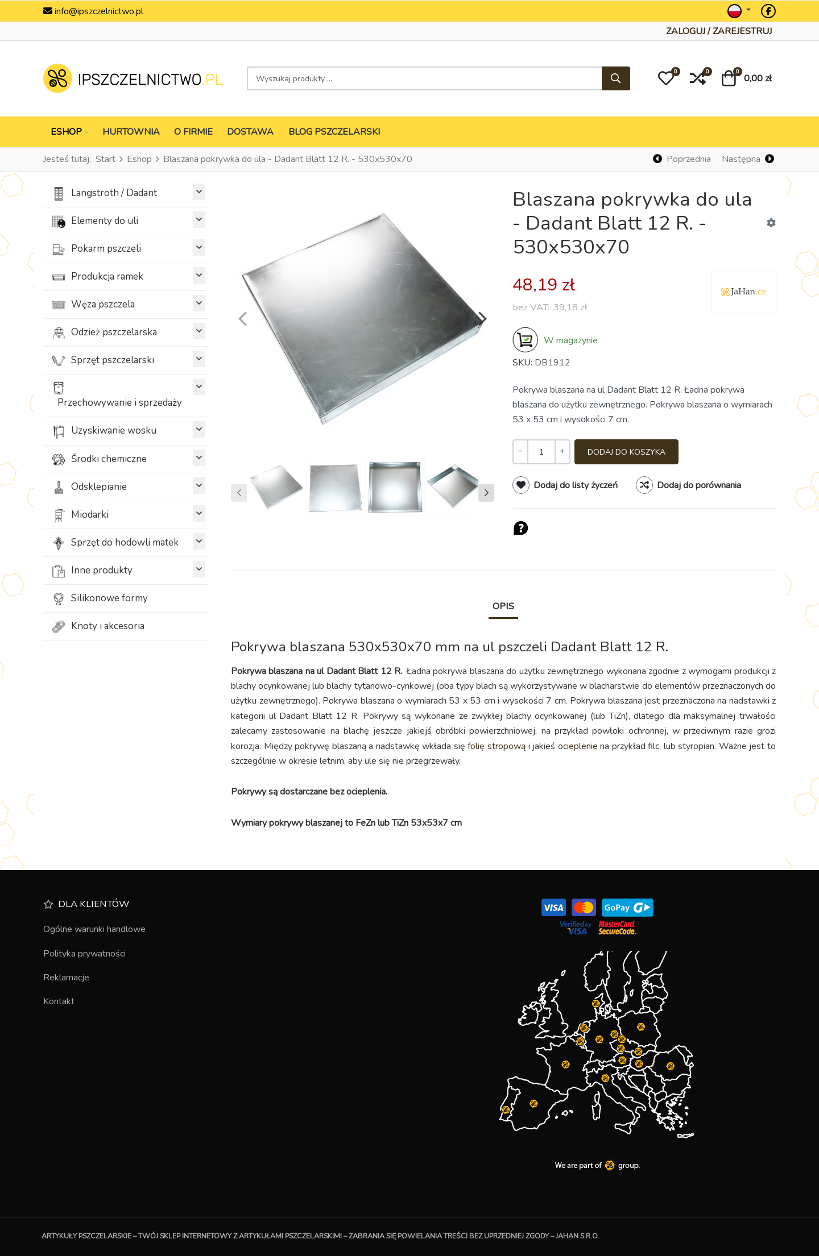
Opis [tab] (503, 606)
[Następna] (747, 159)
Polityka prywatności (84, 953)
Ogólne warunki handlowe (94, 929)
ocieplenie (578, 746)
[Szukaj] (616, 78)
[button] (666, 78)
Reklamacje (66, 977)
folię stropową (497, 746)
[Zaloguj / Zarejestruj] (719, 31)
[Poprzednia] (682, 159)
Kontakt (59, 1001)
